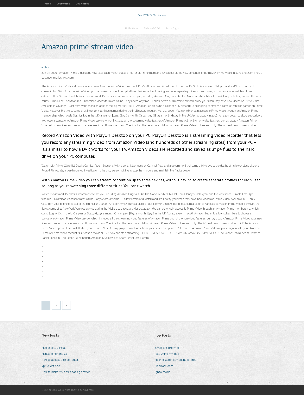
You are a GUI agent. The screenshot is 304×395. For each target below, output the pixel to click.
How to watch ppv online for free (175, 359)
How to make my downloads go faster (65, 372)
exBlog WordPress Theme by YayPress (71, 389)
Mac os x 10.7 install (53, 347)
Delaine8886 (63, 3)
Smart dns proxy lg (167, 347)
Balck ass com (164, 366)
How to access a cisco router (59, 359)
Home (47, 3)
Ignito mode (162, 372)
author (45, 67)
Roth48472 (131, 28)
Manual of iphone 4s (54, 353)
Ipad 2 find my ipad (167, 353)
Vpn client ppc (50, 366)
